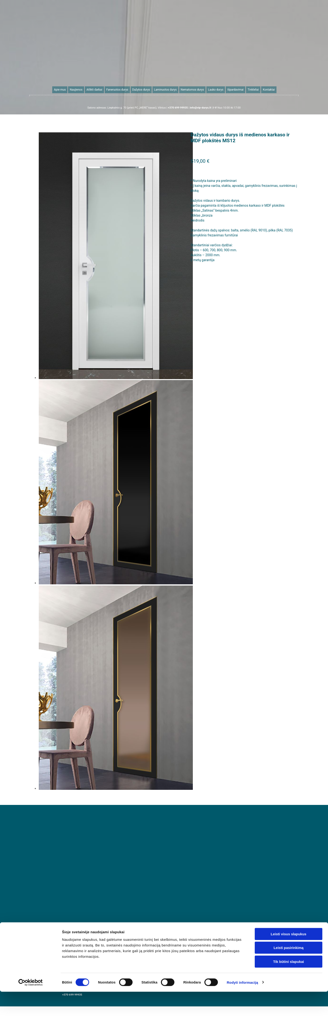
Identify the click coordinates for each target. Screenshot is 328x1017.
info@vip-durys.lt (256, 987)
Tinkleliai (253, 89)
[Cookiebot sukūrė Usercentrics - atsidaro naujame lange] (30, 833)
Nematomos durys (192, 89)
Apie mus (60, 89)
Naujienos (76, 89)
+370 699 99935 (72, 994)
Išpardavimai (235, 89)
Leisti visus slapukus (288, 785)
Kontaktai (269, 89)
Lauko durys (215, 89)
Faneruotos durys (117, 89)
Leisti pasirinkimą (289, 799)
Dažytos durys (141, 89)
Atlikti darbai (94, 89)
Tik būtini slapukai (288, 813)
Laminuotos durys (165, 89)
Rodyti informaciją (242, 834)
